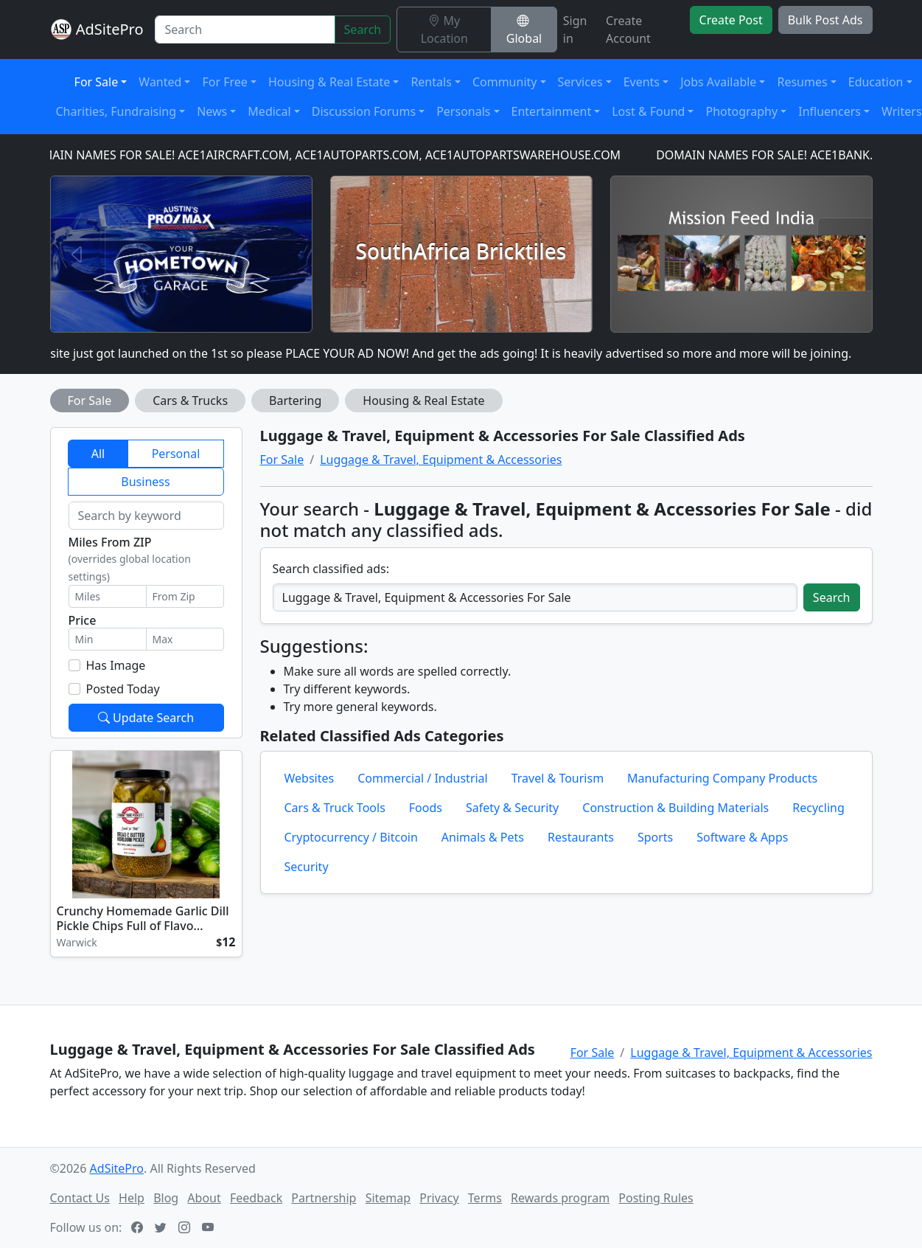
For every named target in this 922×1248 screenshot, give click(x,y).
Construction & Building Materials (675, 808)
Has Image (116, 665)
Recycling (818, 808)
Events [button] (642, 82)
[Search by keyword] (146, 516)
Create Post (731, 20)
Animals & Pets (482, 837)
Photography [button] (741, 111)
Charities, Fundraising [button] (116, 111)
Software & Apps (742, 837)
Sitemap (388, 1198)
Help (131, 1198)
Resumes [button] (802, 82)
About (203, 1198)
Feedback (256, 1198)
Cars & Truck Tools (334, 808)
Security (306, 867)
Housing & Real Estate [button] (329, 82)
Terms (485, 1198)
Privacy (438, 1198)
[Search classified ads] (535, 597)
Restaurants (581, 837)
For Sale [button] (96, 82)
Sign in (575, 29)
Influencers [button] (829, 111)
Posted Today (123, 689)
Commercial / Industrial (422, 778)
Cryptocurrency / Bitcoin (351, 837)
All (98, 454)
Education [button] (876, 82)
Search (363, 29)
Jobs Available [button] (718, 82)
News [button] (212, 111)
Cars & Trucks (190, 400)
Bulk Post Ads (825, 20)
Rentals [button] (431, 82)
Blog (165, 1198)
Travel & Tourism (557, 778)
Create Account (628, 29)
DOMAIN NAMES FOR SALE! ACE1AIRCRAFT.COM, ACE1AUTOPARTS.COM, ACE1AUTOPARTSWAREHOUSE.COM (329, 155)
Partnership (323, 1198)
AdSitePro (110, 29)
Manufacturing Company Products (722, 778)
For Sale (90, 400)
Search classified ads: (331, 569)
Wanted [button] (160, 82)
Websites (309, 778)
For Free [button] (224, 82)
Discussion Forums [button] (364, 111)
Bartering (295, 400)
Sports (655, 837)
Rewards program (560, 1198)
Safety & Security (512, 808)
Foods (425, 808)
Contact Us (80, 1198)
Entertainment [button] (551, 111)
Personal (176, 454)
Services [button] (580, 82)
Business (145, 482)
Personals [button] (463, 111)
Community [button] (504, 82)
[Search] (245, 29)
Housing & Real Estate (423, 400)
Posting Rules (655, 1198)
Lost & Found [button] (648, 111)
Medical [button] (269, 111)
